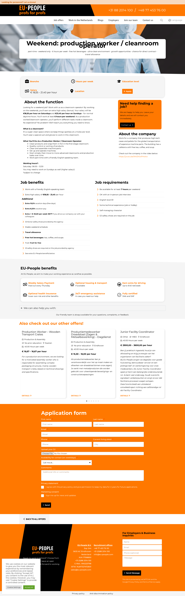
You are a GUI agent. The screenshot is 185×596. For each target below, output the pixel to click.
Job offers (58, 20)
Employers (114, 20)
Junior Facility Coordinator (137, 331)
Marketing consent (50, 492)
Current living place (102, 439)
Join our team (131, 20)
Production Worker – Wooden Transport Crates (41, 333)
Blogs (100, 20)
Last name (98, 419)
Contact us (148, 20)
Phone (44, 439)
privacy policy (66, 487)
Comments (46, 467)
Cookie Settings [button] (13, 587)
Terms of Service (149, 582)
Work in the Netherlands (81, 20)
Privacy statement (50, 483)
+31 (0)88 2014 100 (83, 560)
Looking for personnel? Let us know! (19, 2)
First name (46, 419)
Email (44, 429)
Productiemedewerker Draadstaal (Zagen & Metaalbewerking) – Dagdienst (91, 334)
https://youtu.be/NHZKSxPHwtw (133, 156)
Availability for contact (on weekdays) (58, 457)
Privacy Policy (133, 582)
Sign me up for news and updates (61, 495)
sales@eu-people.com (81, 570)
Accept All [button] (29, 587)
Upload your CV (48, 449)
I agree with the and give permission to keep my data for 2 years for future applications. (92, 487)
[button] (20, 362)
